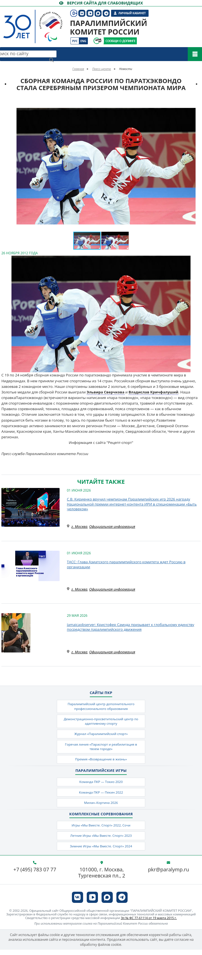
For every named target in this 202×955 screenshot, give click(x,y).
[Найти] (51, 60)
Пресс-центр (101, 69)
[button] (195, 106)
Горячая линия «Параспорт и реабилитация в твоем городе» (101, 748)
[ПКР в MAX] (107, 902)
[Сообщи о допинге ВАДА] (97, 40)
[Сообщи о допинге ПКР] (120, 40)
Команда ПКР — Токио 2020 (100, 784)
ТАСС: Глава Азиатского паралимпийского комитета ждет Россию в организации (126, 564)
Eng (83, 41)
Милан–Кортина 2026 (101, 806)
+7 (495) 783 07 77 (34, 875)
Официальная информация (112, 526)
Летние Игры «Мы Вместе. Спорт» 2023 (101, 840)
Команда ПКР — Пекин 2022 (101, 795)
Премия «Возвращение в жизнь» (101, 761)
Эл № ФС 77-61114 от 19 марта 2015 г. (149, 923)
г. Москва (79, 526)
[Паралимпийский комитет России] (52, 22)
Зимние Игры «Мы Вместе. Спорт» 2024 (101, 850)
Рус (74, 41)
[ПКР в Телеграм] (122, 902)
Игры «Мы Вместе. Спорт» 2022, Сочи (101, 829)
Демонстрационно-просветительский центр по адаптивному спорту (101, 722)
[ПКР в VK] (77, 902)
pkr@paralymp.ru (168, 875)
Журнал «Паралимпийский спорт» (101, 735)
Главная (78, 69)
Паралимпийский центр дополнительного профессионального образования (101, 706)
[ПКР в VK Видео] (92, 902)
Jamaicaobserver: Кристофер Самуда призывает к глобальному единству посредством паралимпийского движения (130, 627)
